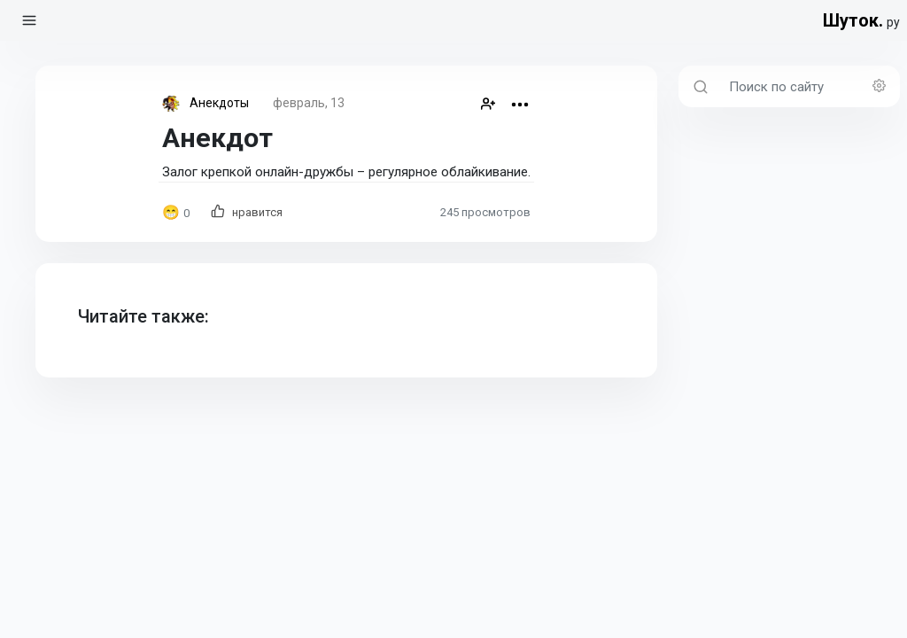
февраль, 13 (309, 103)
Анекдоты (219, 103)
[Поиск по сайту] (809, 86)
